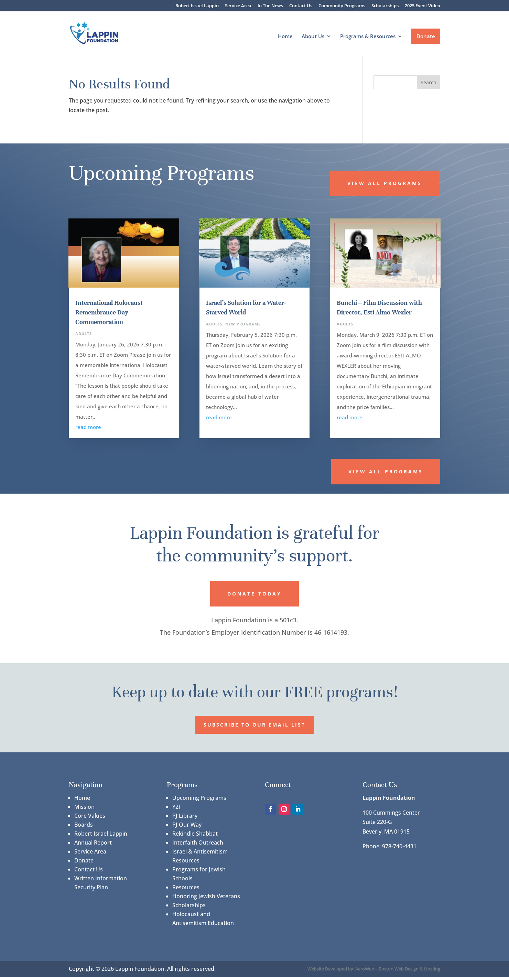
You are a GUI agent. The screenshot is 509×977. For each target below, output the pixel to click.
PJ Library (184, 815)
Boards (83, 824)
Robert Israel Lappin (197, 6)
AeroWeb (364, 969)
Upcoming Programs (199, 798)
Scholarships (385, 6)
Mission (84, 806)
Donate (425, 36)
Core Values (89, 815)
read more (88, 426)
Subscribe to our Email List (254, 724)
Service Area (238, 6)
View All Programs (384, 183)
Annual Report (93, 842)
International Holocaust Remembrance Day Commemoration (109, 312)
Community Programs (341, 6)
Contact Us (300, 6)
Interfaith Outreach (197, 842)
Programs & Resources (368, 37)
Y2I (176, 806)
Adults (83, 333)
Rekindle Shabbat (195, 833)
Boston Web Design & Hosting (409, 969)
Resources (185, 887)
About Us (313, 37)
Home (285, 37)
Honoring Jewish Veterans (206, 896)
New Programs (243, 323)
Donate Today (254, 593)
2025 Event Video (422, 6)
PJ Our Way (187, 824)
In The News (270, 6)
